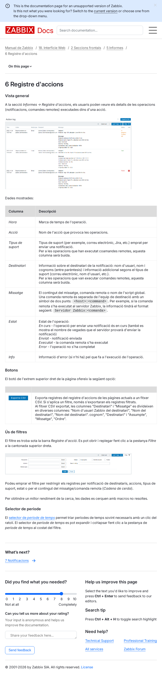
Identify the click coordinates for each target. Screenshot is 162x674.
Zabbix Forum (135, 649)
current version (105, 11)
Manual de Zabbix (19, 48)
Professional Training (140, 640)
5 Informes (115, 48)
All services (94, 649)
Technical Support (99, 640)
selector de (32, 517)
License (87, 667)
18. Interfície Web (52, 48)
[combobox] (101, 30)
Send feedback (20, 650)
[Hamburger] (153, 30)
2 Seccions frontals (86, 48)
